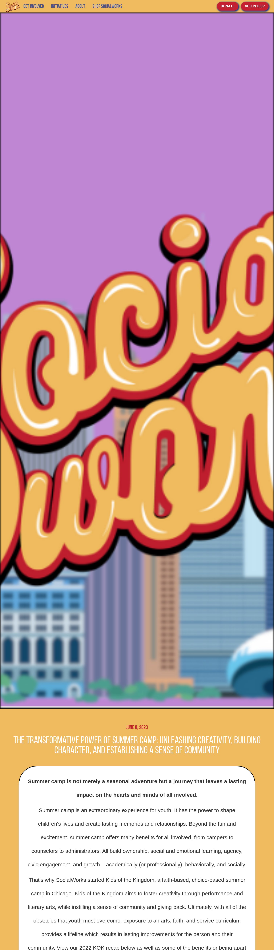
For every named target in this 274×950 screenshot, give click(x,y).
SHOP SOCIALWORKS (107, 6)
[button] (59, 6)
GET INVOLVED (33, 6)
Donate (227, 6)
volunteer (255, 6)
